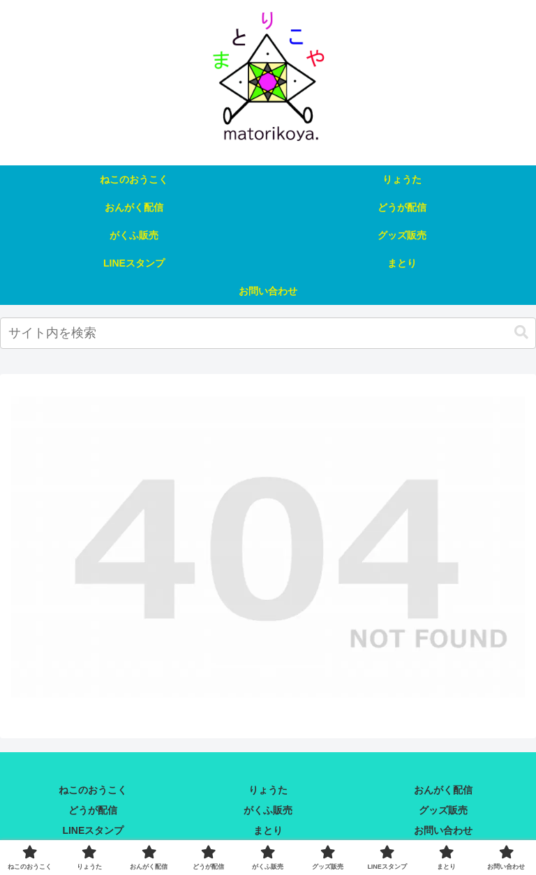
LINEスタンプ (93, 830)
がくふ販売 (268, 810)
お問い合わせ (443, 830)
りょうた (268, 789)
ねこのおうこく (93, 789)
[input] (268, 333)
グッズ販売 (443, 810)
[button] (521, 332)
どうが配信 (92, 810)
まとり (268, 830)
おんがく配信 (443, 789)
